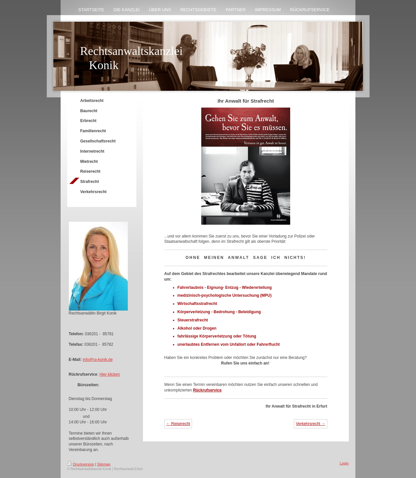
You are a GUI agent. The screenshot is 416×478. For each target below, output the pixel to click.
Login (344, 463)
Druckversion (80, 464)
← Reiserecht (178, 423)
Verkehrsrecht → (310, 423)
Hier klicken (109, 374)
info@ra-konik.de (98, 359)
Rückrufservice (207, 390)
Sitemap (103, 464)
